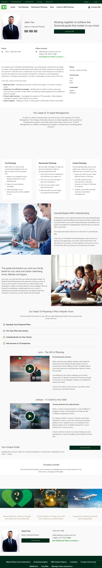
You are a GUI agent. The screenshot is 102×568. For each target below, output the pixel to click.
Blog (52, 7)
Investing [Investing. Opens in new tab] (39, 2)
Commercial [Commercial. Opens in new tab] (29, 1)
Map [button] (69, 511)
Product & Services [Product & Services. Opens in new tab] (88, 535)
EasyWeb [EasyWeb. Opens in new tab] (44, 539)
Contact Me (94, 7)
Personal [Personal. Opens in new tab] (4, 1)
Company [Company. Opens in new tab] (74, 535)
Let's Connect (85, 421)
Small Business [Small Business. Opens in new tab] (16, 1)
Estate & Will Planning (65, 7)
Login (96, 2)
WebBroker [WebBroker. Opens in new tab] (34, 539)
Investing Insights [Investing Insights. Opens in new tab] (41, 535)
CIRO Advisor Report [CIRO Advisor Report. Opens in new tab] (59, 535)
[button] (16, 298)
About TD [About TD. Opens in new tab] (49, 1)
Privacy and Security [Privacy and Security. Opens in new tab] (41, 546)
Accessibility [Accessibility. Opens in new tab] (64, 546)
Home (13, 7)
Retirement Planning (39, 7)
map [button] (54, 54)
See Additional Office (52, 57)
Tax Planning (23, 7)
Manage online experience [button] (62, 539)
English (87, 2)
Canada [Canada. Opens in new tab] (51, 559)
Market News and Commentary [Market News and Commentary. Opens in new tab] (18, 535)
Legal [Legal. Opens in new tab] (54, 546)
